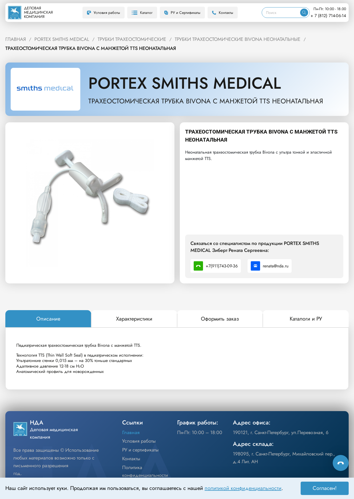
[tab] (48, 319)
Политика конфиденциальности (145, 471)
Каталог (142, 12)
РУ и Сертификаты (182, 12)
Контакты (222, 12)
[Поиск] (281, 12)
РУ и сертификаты (140, 449)
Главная (131, 432)
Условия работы (103, 12)
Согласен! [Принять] (325, 488)
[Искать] (304, 13)
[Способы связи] (341, 463)
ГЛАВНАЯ (15, 39)
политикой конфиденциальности (243, 488)
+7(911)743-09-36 (216, 266)
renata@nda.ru (269, 266)
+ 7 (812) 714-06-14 (328, 16)
